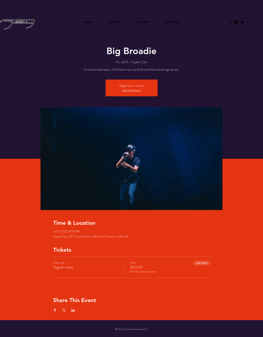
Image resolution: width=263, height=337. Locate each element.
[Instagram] (236, 22)
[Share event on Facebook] (55, 310)
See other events (131, 90)
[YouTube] (242, 22)
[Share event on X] (64, 310)
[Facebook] (231, 22)
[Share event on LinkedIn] (73, 310)
